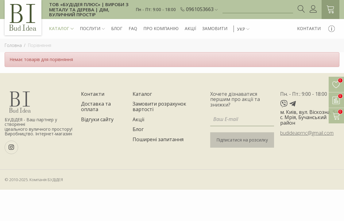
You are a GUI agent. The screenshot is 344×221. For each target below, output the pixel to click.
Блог (116, 28)
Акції (190, 28)
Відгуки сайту (97, 119)
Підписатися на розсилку (242, 140)
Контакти (309, 28)
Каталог (61, 28)
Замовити (214, 28)
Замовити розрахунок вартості (159, 106)
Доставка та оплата (96, 106)
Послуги (92, 28)
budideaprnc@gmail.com (307, 133)
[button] (202, 9)
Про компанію (161, 28)
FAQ (133, 28)
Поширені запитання (158, 139)
